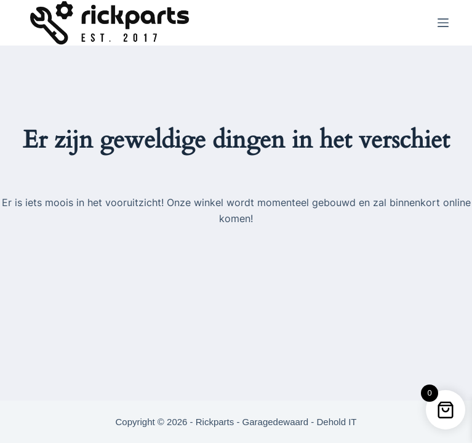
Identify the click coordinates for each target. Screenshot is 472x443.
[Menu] (443, 22)
